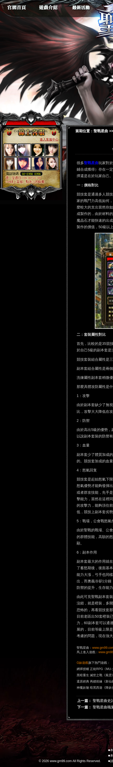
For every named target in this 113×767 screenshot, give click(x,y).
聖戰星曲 (101, 131)
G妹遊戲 (82, 663)
